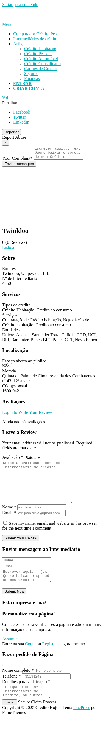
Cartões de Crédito (40, 68)
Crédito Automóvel (41, 58)
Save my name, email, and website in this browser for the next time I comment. (49, 536)
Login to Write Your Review (27, 414)
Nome (9, 517)
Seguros (31, 73)
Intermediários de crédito (35, 38)
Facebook (21, 112)
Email (9, 523)
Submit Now (14, 605)
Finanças (32, 78)
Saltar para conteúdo (20, 4)
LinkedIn (21, 122)
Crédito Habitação (40, 48)
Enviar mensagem (19, 166)
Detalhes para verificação (26, 694)
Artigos (19, 43)
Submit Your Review (20, 549)
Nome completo (18, 683)
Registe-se (51, 657)
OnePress (81, 723)
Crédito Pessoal (38, 53)
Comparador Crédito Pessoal (38, 33)
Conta (31, 657)
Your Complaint (17, 160)
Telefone (11, 689)
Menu (7, 24)
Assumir (9, 652)
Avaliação (12, 459)
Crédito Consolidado (42, 63)
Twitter (19, 117)
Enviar (9, 718)
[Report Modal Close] (5, 143)
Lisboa (8, 249)
